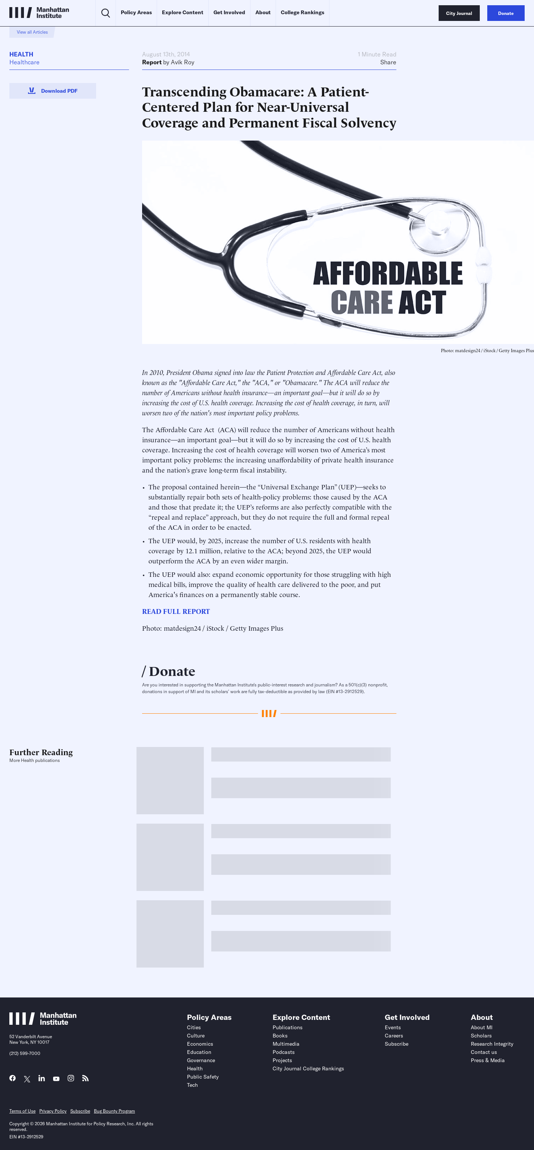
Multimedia (286, 1043)
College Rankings (302, 12)
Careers (394, 1035)
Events (393, 1027)
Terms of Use (22, 1111)
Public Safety (203, 1076)
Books (280, 1035)
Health (21, 54)
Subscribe (396, 1043)
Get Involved (229, 12)
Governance (201, 1060)
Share (388, 62)
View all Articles (32, 32)
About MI (481, 1027)
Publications (288, 1027)
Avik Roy (182, 62)
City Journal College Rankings (308, 1068)
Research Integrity (492, 1043)
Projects (282, 1060)
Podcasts (284, 1052)
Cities (194, 1027)
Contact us (484, 1052)
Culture (196, 1035)
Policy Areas (136, 12)
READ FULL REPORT (176, 610)
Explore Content (182, 12)
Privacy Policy (53, 1111)
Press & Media (488, 1060)
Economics (200, 1043)
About (263, 12)
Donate (172, 670)
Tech (192, 1085)
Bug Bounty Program (114, 1111)
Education (199, 1052)
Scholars (481, 1035)
